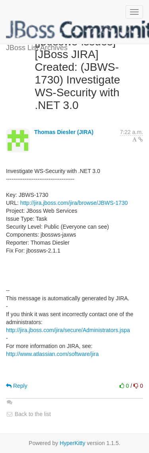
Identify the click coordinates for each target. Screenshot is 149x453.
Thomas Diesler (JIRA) (63, 132)
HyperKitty (72, 443)
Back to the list (28, 414)
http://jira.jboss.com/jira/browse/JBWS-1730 (74, 203)
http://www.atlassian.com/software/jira (52, 354)
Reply (16, 386)
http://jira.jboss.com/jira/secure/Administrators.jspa (68, 330)
